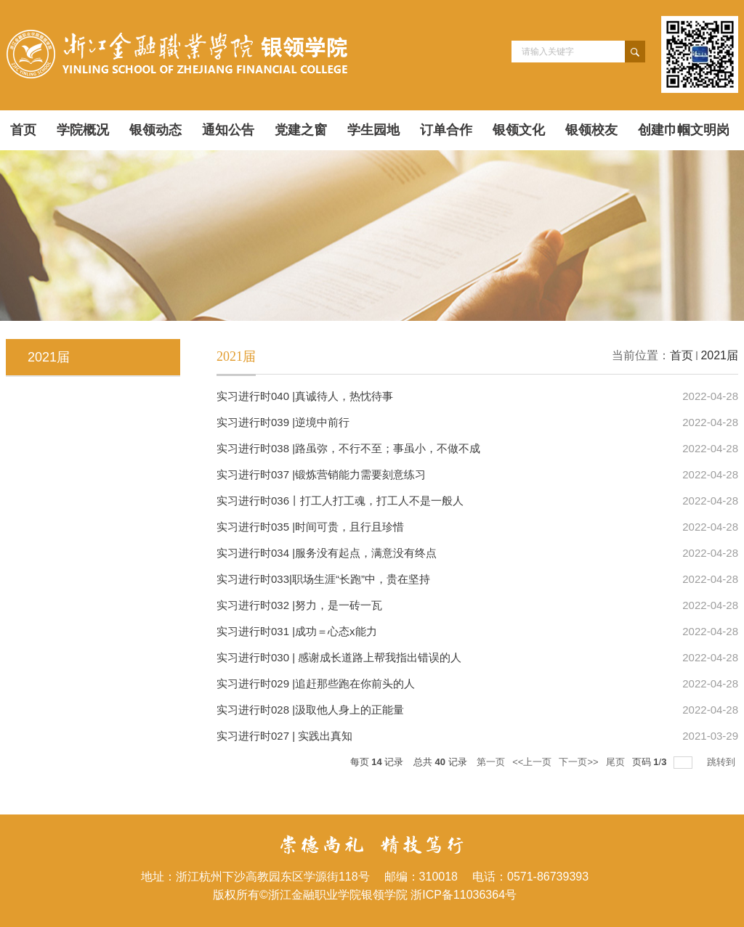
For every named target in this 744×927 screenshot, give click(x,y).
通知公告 (228, 130)
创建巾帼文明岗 (683, 130)
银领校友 (591, 130)
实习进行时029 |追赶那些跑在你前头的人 (316, 683)
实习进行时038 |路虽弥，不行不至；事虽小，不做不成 (348, 448)
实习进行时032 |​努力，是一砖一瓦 (299, 605)
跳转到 (722, 761)
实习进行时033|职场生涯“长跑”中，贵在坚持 (323, 579)
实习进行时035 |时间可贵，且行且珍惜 (310, 526)
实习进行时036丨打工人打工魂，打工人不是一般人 (340, 500)
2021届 (719, 355)
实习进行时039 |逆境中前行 (283, 422)
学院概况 (83, 130)
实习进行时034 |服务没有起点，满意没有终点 (327, 553)
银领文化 (519, 130)
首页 (23, 130)
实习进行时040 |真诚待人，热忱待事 (305, 396)
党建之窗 (301, 130)
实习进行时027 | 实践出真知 (284, 736)
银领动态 (155, 130)
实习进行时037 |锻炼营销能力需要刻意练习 (321, 474)
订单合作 (446, 130)
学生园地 (373, 130)
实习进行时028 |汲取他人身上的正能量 (310, 709)
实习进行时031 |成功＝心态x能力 (297, 631)
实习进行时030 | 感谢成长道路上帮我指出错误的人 (339, 657)
